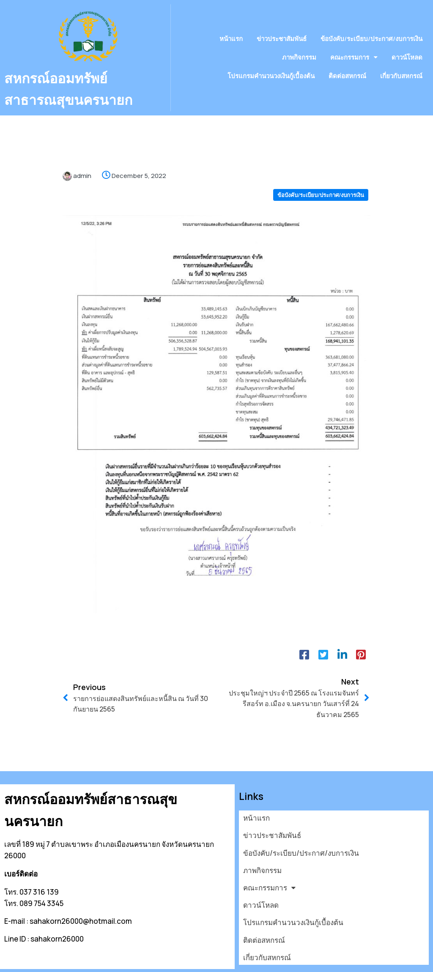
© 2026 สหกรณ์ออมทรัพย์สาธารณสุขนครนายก (78, 961)
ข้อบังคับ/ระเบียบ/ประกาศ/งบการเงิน (320, 182)
